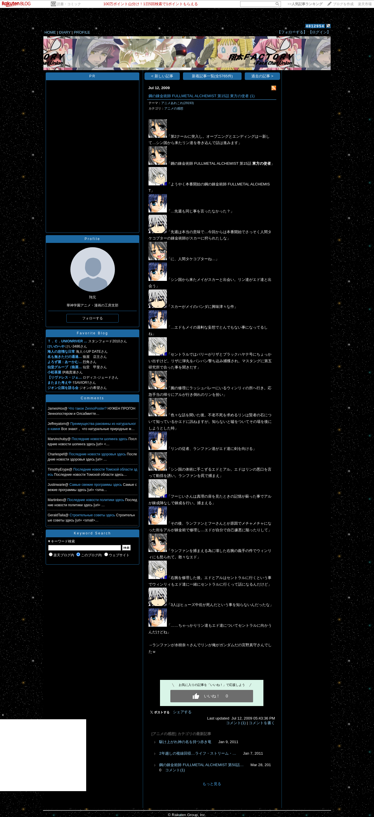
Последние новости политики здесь (96, 500)
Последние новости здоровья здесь (98, 454)
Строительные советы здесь (93, 515)
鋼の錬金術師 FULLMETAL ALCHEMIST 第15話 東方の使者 (199, 96)
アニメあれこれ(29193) (177, 103)
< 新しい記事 (162, 76)
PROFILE (82, 32)
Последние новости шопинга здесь (100, 439)
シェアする (182, 712)
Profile (92, 239)
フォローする (92, 318)
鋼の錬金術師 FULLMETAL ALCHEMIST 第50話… (201, 765)
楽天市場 (365, 4)
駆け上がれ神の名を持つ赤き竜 (185, 742)
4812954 (315, 26)
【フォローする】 (292, 32)
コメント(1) (236, 723)
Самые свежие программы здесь (96, 485)
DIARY (65, 32)
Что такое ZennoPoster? (87, 408)
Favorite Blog (92, 333)
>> (305, 4)
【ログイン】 (319, 32)
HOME (50, 32)
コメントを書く (262, 723)
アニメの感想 (173, 108)
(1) (252, 96)
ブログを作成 (343, 4)
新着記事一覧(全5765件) (212, 76)
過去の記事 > (262, 76)
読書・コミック (69, 4)
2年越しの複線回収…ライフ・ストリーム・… (197, 753)
